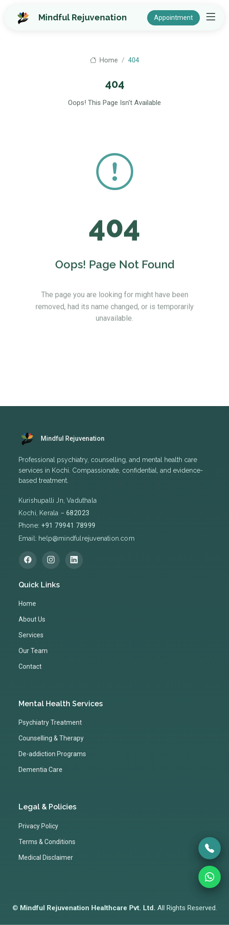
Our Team (33, 651)
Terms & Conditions (47, 842)
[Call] (209, 848)
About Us (32, 619)
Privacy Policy (38, 826)
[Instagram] (51, 560)
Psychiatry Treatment (50, 722)
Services (31, 635)
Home (104, 60)
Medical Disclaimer (46, 857)
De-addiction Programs (52, 754)
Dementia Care (40, 769)
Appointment (173, 17)
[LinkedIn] (74, 560)
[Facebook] (28, 560)
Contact (30, 666)
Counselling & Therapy (51, 738)
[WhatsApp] (209, 877)
